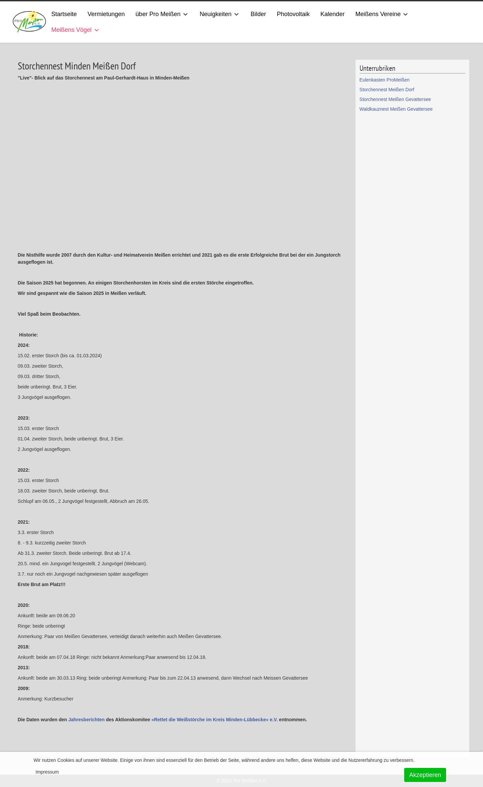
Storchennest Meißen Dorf (387, 89)
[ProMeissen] (29, 22)
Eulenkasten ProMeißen (385, 80)
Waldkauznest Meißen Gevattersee (396, 109)
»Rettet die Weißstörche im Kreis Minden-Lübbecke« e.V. (214, 719)
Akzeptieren (425, 775)
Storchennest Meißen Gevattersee (395, 99)
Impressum (47, 772)
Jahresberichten (86, 719)
